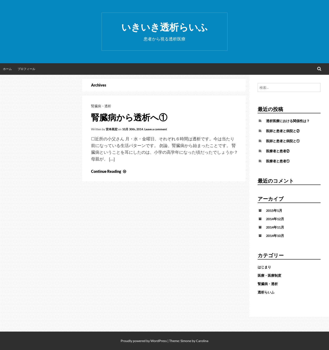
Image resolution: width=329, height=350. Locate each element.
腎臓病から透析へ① (129, 117)
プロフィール (26, 69)
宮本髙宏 (112, 129)
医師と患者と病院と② (283, 131)
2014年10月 (275, 236)
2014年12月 (275, 219)
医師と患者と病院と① (283, 141)
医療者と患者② (278, 151)
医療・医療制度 (269, 275)
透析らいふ (266, 292)
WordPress (158, 341)
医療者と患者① (278, 161)
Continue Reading (109, 171)
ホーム (7, 69)
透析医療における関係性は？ (288, 121)
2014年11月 (275, 227)
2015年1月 (274, 210)
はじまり (264, 267)
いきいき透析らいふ (164, 27)
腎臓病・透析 (101, 106)
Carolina (202, 341)
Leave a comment (155, 129)
